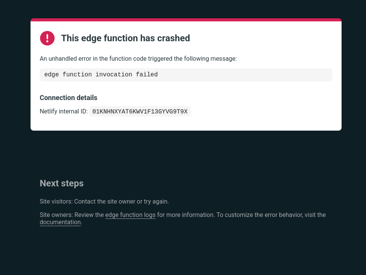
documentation (60, 224)
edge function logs (130, 217)
